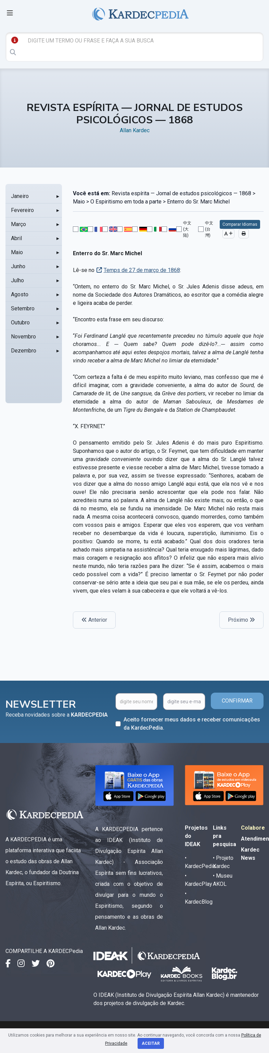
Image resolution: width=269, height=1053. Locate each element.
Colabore (253, 828)
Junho (18, 266)
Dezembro (23, 350)
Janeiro (20, 196)
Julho (17, 280)
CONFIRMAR (237, 700)
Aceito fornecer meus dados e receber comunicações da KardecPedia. (192, 723)
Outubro (20, 322)
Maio (17, 252)
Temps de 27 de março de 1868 (142, 270)
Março (18, 224)
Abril (16, 238)
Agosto (19, 294)
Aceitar (151, 1043)
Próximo (241, 620)
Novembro (23, 336)
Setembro (23, 308)
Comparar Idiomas (239, 224)
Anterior (94, 620)
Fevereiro (22, 210)
